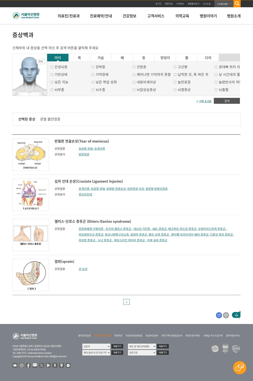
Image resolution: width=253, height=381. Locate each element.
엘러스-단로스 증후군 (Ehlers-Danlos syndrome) (93, 221)
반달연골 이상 (135, 189)
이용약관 (118, 335)
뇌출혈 (223, 89)
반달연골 (84, 154)
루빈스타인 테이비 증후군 (130, 240)
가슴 (101, 57)
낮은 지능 (61, 82)
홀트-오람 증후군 (159, 234)
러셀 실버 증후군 (157, 240)
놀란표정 (184, 82)
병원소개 (234, 16)
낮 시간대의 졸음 (231, 74)
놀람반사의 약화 (230, 82)
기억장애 (102, 74)
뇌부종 (59, 89)
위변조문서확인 (193, 335)
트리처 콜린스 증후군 (119, 229)
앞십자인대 (85, 194)
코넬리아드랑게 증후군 (212, 229)
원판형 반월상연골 (157, 189)
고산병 (182, 66)
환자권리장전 (84, 335)
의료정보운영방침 (134, 335)
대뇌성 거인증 (142, 229)
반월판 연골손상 (116, 189)
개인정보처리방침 (102, 335)
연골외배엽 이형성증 (91, 229)
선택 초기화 (205, 101)
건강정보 (129, 16)
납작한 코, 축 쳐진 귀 (193, 74)
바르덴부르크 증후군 (91, 234)
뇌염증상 (184, 89)
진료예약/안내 (101, 16)
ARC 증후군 (159, 229)
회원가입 (169, 3)
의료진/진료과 (69, 16)
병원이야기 (208, 16)
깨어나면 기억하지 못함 (154, 74)
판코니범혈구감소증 (117, 234)
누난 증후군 (105, 240)
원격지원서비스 (233, 335)
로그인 (158, 3)
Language (222, 3)
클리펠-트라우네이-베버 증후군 (190, 234)
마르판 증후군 (87, 240)
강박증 (100, 66)
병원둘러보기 (193, 3)
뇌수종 (100, 89)
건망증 (141, 66)
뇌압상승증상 (146, 89)
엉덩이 (165, 57)
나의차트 (180, 3)
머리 (58, 57)
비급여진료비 (152, 335)
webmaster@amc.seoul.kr (40, 353)
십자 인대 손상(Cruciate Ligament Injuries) (89, 181)
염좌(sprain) (64, 261)
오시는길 (207, 3)
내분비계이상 (146, 82)
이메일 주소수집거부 (213, 335)
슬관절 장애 (86, 149)
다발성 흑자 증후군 (221, 234)
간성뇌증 (61, 66)
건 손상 (83, 269)
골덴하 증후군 (138, 234)
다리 (208, 57)
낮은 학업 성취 (106, 82)
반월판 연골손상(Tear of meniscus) (82, 141)
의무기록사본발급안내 (171, 335)
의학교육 (182, 16)
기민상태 (61, 74)
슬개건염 (99, 149)
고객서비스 (155, 16)
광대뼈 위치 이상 (231, 66)
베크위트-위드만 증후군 (182, 229)
